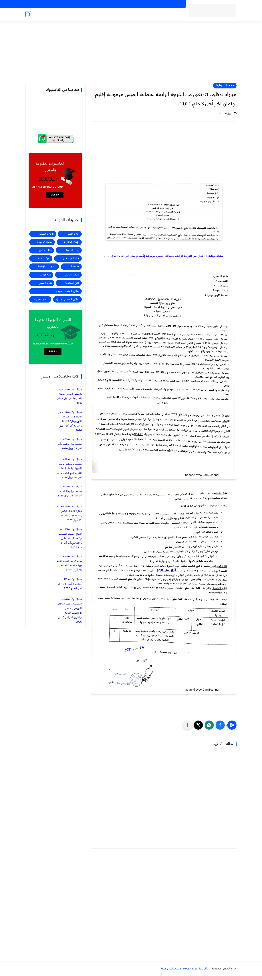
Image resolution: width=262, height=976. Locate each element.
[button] (220, 725)
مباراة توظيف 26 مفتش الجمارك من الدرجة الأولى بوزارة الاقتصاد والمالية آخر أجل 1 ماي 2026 (70, 421)
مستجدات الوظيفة (159, 14)
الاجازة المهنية (89, 14)
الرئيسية (177, 14)
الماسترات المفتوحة (172, 4)
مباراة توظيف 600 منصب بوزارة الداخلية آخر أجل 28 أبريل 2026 (69, 491)
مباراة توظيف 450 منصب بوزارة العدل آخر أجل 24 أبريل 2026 (69, 444)
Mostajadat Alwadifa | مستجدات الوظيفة (185, 968)
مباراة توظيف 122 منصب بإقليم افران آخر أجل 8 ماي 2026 (70, 584)
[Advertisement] (131, 54)
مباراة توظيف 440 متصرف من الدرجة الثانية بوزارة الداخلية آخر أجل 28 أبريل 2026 (69, 563)
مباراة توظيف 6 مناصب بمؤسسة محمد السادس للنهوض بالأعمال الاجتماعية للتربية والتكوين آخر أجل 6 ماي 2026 (69, 610)
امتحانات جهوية (44, 242)
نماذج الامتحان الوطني (67, 299)
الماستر (58, 14)
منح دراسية (111, 4)
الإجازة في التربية (71, 242)
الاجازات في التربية (130, 4)
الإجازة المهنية (46, 234)
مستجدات (121, 14)
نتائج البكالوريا (72, 283)
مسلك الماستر (72, 275)
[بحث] (28, 15)
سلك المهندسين (71, 258)
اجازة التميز (71, 14)
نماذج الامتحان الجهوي (67, 291)
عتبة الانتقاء (44, 258)
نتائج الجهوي (45, 283)
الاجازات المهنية (150, 4)
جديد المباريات (138, 14)
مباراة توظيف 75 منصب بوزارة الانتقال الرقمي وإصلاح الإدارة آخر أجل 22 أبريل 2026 (69, 513)
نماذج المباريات (41, 299)
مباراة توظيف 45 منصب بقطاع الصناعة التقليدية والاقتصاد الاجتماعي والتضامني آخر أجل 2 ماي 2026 (69, 538)
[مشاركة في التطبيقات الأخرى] (187, 725)
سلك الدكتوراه (44, 250)
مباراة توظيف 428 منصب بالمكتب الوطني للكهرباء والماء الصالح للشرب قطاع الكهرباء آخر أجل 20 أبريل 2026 (69, 468)
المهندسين (45, 14)
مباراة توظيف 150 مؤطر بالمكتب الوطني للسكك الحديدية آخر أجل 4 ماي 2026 (69, 396)
